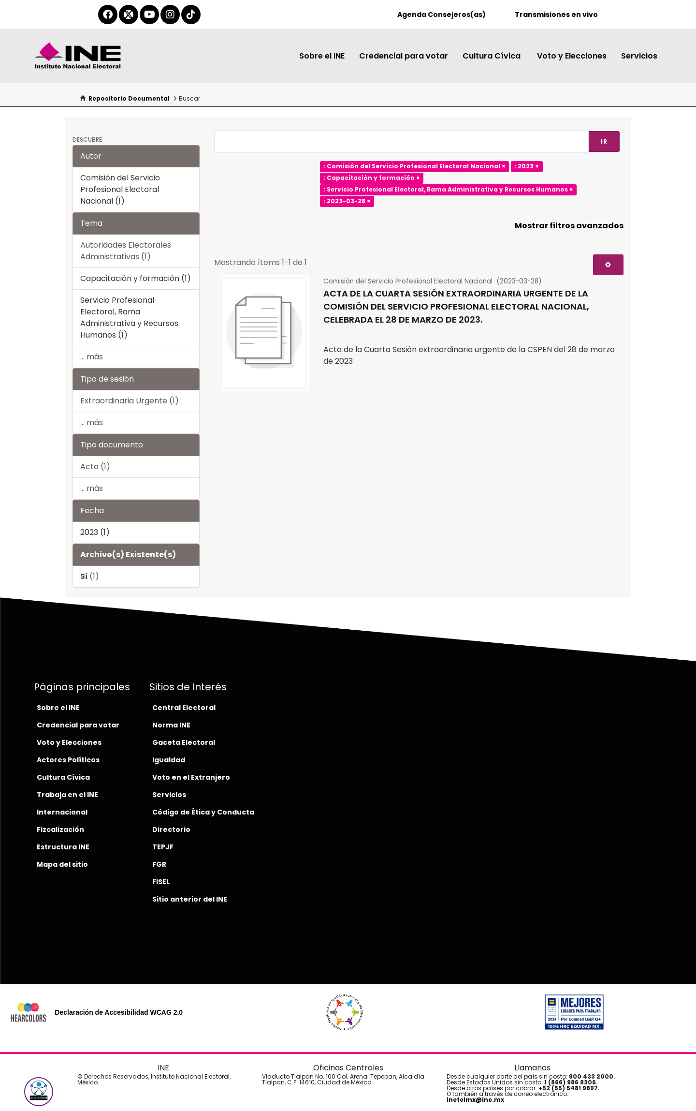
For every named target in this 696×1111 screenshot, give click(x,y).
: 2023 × (526, 167)
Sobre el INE (322, 55)
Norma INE (171, 725)
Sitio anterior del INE (189, 899)
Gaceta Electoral (183, 742)
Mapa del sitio (62, 864)
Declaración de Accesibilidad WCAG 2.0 (119, 1012)
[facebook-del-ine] (107, 14)
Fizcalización (60, 829)
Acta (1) (95, 466)
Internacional (62, 812)
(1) (89, 576)
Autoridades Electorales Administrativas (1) (125, 250)
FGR (159, 864)
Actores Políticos (68, 760)
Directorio (171, 829)
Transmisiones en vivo (556, 14)
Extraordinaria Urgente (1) (129, 400)
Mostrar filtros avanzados (569, 225)
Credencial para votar (403, 55)
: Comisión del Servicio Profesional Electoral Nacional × (414, 167)
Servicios (639, 55)
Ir (604, 141)
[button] (38, 1091)
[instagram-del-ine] (170, 14)
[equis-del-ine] (128, 14)
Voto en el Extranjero (191, 777)
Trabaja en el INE (67, 795)
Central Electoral (184, 707)
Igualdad (168, 760)
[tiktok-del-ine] (191, 14)
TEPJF (163, 847)
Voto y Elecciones (572, 55)
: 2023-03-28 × (347, 201)
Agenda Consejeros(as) (441, 14)
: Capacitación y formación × (371, 178)
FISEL (161, 882)
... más (91, 356)
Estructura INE (63, 847)
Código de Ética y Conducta (203, 812)
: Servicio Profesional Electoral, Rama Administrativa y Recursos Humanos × (448, 190)
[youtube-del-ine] (149, 14)
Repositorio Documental (129, 98)
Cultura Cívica (492, 55)
